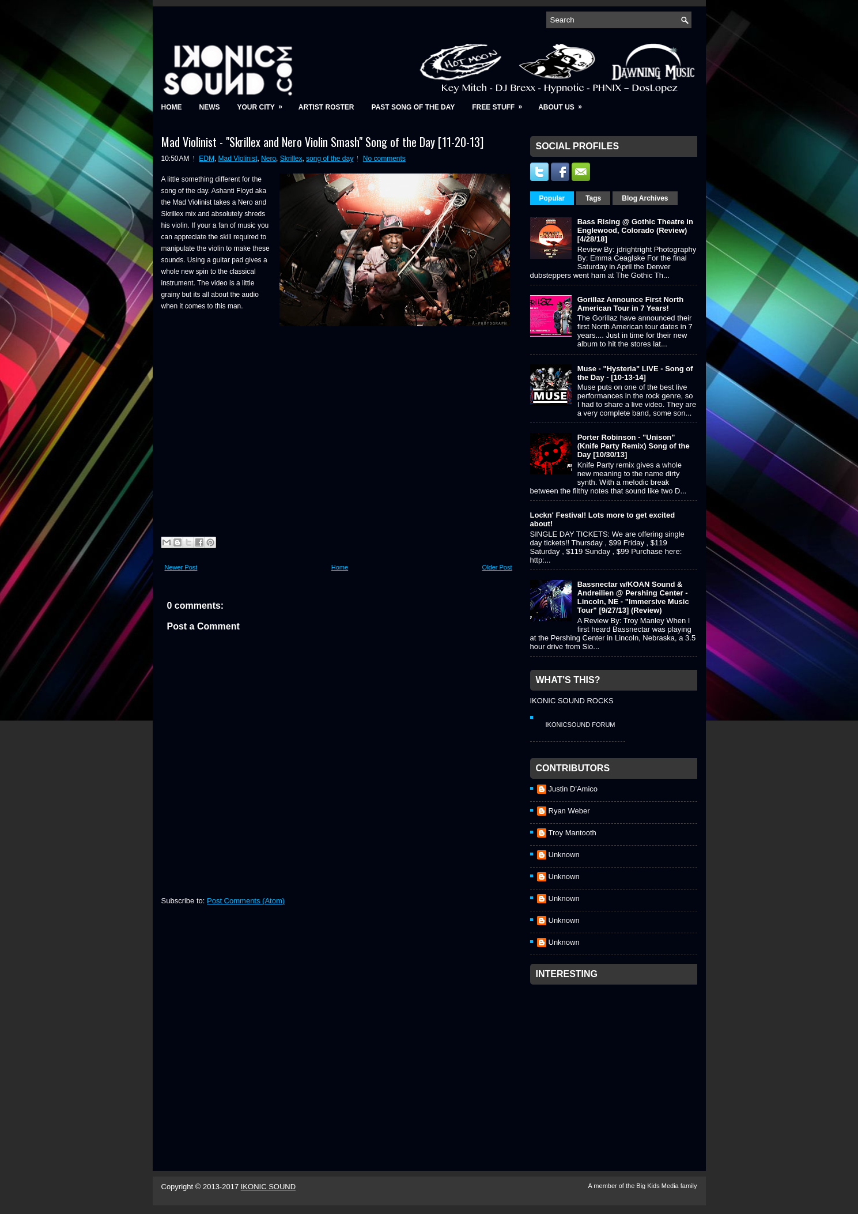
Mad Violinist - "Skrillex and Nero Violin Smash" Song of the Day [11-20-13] (322, 142)
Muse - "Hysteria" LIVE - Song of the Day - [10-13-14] (635, 373)
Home (171, 107)
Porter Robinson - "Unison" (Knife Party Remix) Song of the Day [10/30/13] (633, 446)
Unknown (564, 854)
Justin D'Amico (573, 789)
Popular (552, 198)
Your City (263, 103)
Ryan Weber (569, 810)
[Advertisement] (616, 1062)
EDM (206, 158)
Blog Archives (645, 198)
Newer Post (181, 567)
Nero (268, 158)
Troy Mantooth (572, 832)
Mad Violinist (238, 158)
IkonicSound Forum (580, 724)
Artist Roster (326, 107)
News (209, 107)
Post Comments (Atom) (246, 900)
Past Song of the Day (413, 107)
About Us (563, 103)
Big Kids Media (658, 1185)
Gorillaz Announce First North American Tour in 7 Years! (630, 303)
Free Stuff (501, 103)
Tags (593, 198)
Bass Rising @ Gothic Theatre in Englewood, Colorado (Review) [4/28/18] (635, 230)
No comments (384, 158)
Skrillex (291, 158)
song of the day (329, 158)
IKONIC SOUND (268, 1186)
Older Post (497, 567)
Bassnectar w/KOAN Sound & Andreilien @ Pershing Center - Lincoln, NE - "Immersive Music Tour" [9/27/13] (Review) (633, 597)
